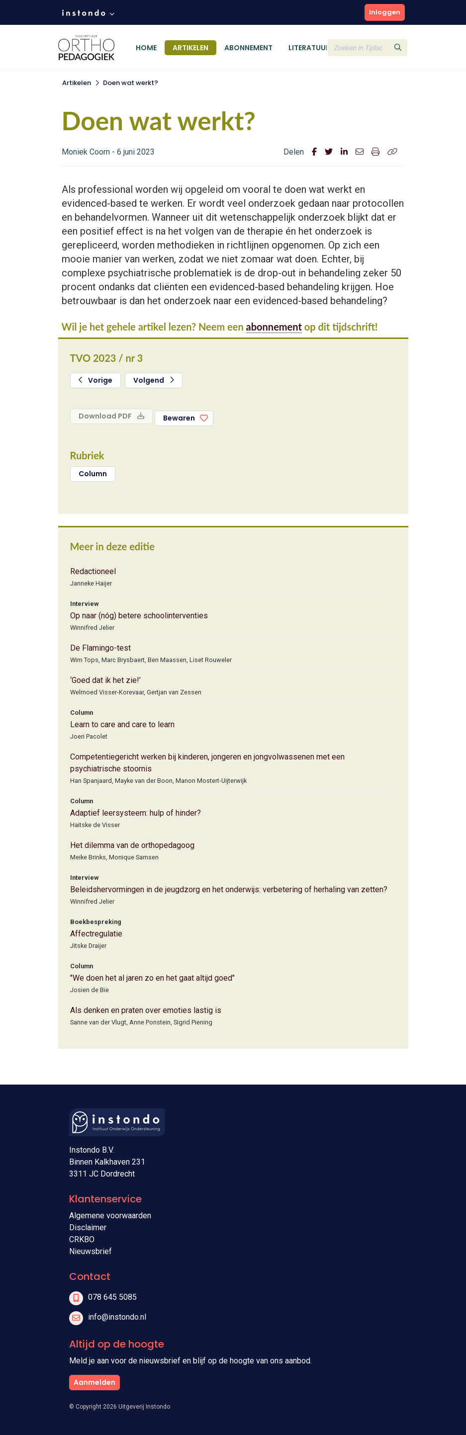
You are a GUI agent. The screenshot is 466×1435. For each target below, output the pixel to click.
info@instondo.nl (117, 1317)
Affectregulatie (96, 933)
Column (93, 474)
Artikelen (190, 48)
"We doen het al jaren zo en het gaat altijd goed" (152, 978)
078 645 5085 (112, 1297)
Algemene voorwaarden (110, 1215)
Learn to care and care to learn (122, 724)
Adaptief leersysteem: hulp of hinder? (135, 813)
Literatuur (309, 48)
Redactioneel (93, 571)
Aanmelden (94, 1382)
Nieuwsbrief (90, 1251)
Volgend (153, 380)
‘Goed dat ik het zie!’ (105, 680)
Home (146, 48)
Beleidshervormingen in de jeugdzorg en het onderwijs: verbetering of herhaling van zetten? (228, 889)
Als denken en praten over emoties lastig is (145, 1010)
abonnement (274, 327)
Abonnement (248, 48)
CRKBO (81, 1239)
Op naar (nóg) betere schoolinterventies (139, 615)
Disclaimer (87, 1227)
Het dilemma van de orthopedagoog (132, 845)
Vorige (96, 380)
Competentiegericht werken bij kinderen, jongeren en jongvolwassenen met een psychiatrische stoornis (207, 762)
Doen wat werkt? (130, 82)
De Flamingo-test (100, 648)
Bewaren (179, 418)
